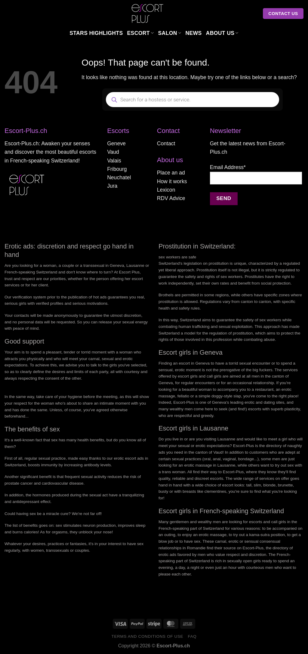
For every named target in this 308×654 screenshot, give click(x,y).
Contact (166, 143)
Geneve (116, 143)
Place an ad (171, 173)
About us (222, 33)
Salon (169, 33)
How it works (172, 181)
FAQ (192, 636)
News (193, 33)
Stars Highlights (96, 33)
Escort (140, 33)
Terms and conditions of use (147, 636)
